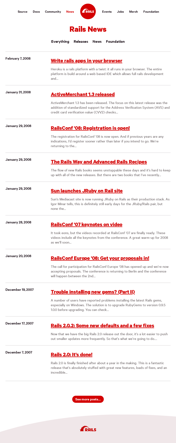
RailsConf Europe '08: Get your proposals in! (100, 258)
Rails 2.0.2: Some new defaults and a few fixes (102, 325)
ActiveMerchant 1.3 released (83, 94)
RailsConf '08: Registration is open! (90, 127)
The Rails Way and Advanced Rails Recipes (99, 161)
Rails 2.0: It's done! (71, 354)
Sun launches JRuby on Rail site (87, 190)
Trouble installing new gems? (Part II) (93, 291)
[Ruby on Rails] (88, 11)
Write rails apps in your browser (86, 60)
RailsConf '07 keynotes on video (86, 224)
